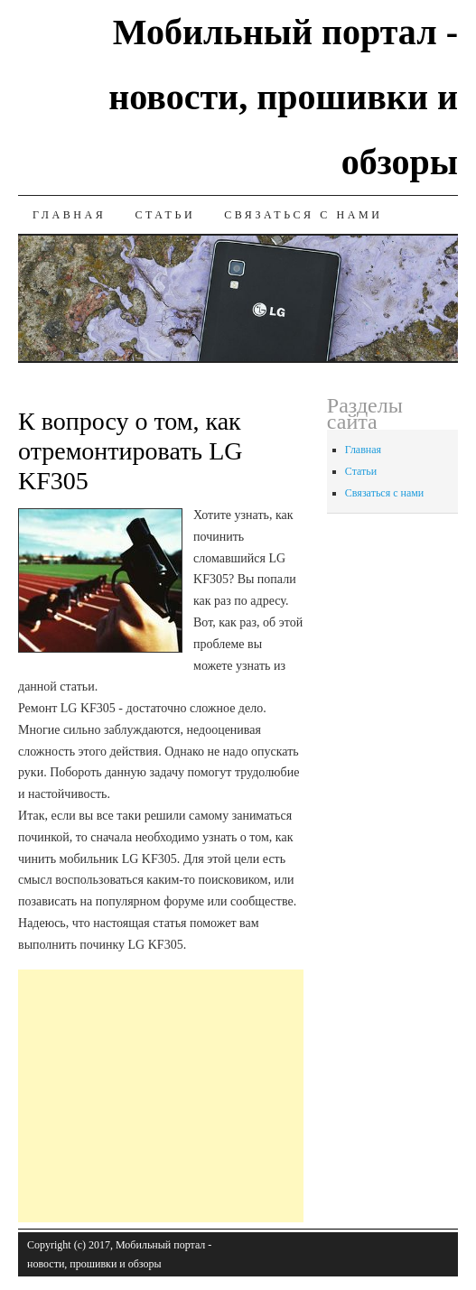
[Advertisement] (246, 1096)
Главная (69, 215)
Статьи (165, 215)
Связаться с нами (303, 215)
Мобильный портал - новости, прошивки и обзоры (283, 97)
